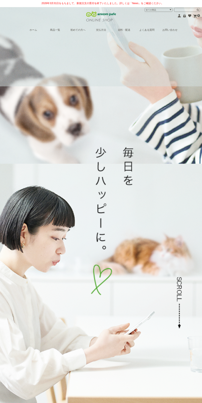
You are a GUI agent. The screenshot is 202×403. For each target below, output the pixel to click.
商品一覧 (55, 30)
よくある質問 (146, 30)
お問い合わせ (170, 30)
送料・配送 (124, 30)
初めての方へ (78, 30)
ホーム (33, 30)
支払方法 (101, 30)
